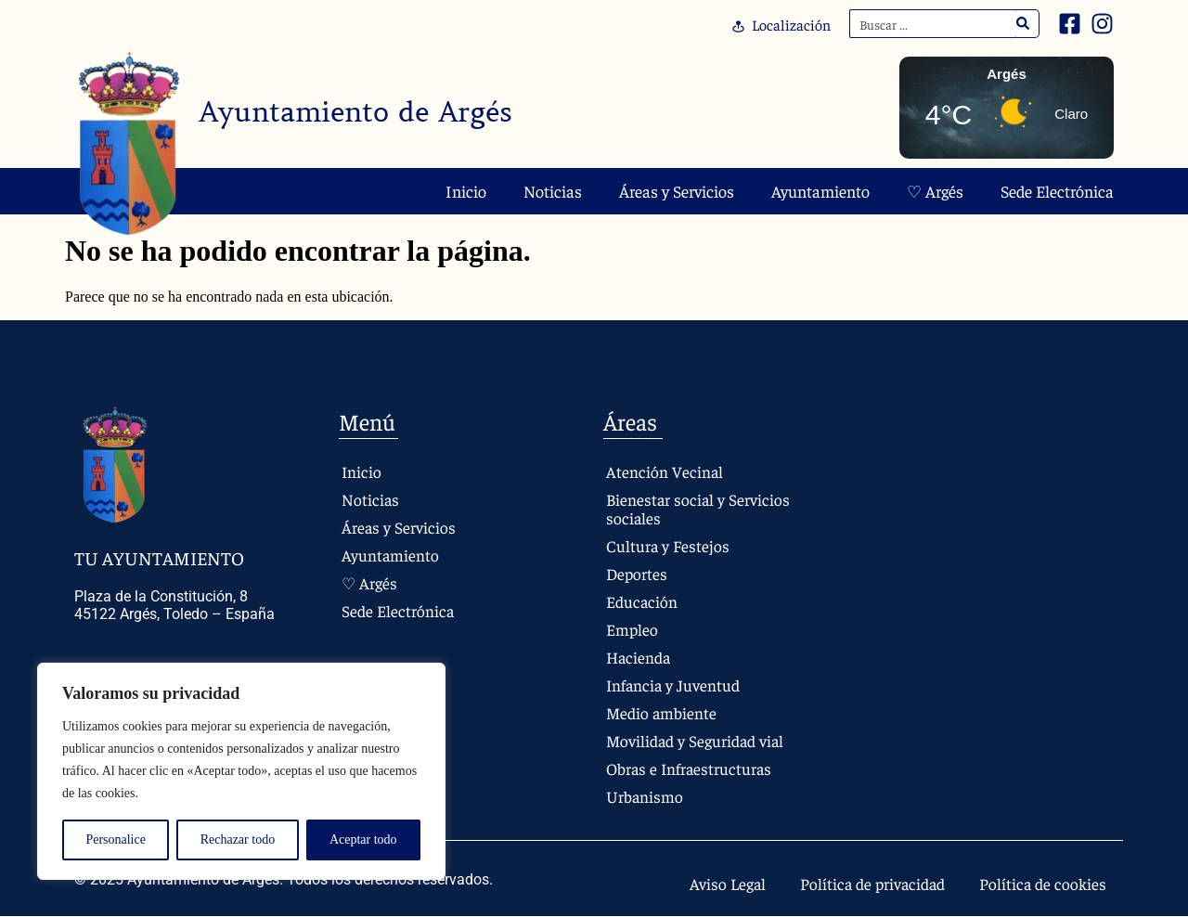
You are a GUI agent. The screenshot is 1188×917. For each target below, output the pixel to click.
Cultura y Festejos (667, 545)
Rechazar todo (237, 839)
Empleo (631, 628)
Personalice (115, 839)
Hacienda (638, 656)
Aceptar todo (363, 839)
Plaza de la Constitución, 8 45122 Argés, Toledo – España (174, 605)
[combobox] (932, 23)
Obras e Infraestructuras (690, 768)
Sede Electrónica (1057, 190)
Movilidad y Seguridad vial (695, 740)
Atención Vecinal (664, 471)
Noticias (552, 190)
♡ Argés (935, 190)
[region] (241, 771)
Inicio (466, 190)
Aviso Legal (715, 884)
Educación (641, 601)
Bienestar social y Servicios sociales (698, 508)
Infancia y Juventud (673, 684)
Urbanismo (644, 796)
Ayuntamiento (820, 190)
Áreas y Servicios (676, 190)
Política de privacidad (865, 884)
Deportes (636, 573)
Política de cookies (1040, 884)
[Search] (1023, 23)
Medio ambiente (661, 712)
